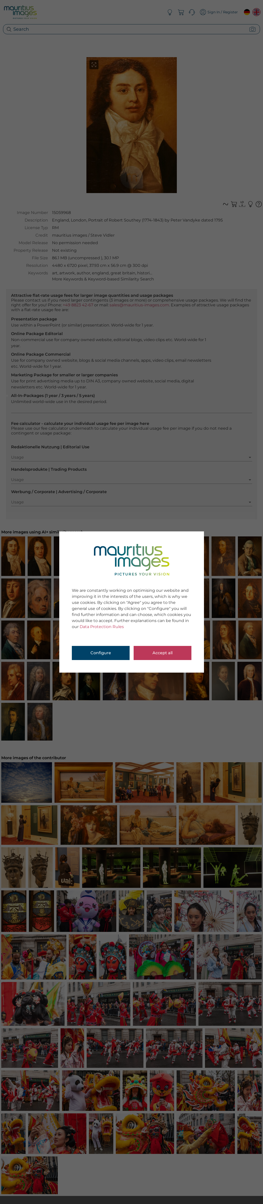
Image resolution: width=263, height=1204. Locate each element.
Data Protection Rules (102, 626)
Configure (100, 652)
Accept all (162, 652)
